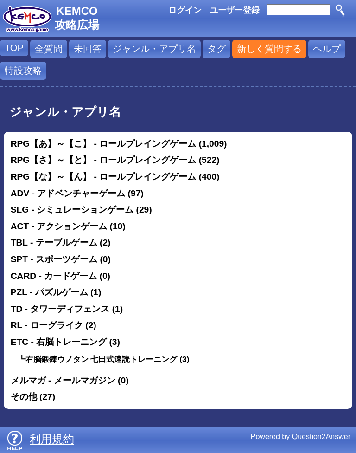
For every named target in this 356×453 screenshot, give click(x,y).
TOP (14, 48)
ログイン (185, 10)
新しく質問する (269, 49)
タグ (216, 49)
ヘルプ (327, 49)
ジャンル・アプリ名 (154, 49)
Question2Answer (321, 436)
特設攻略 (23, 70)
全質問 (49, 49)
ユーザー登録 (235, 10)
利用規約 (52, 439)
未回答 (88, 49)
